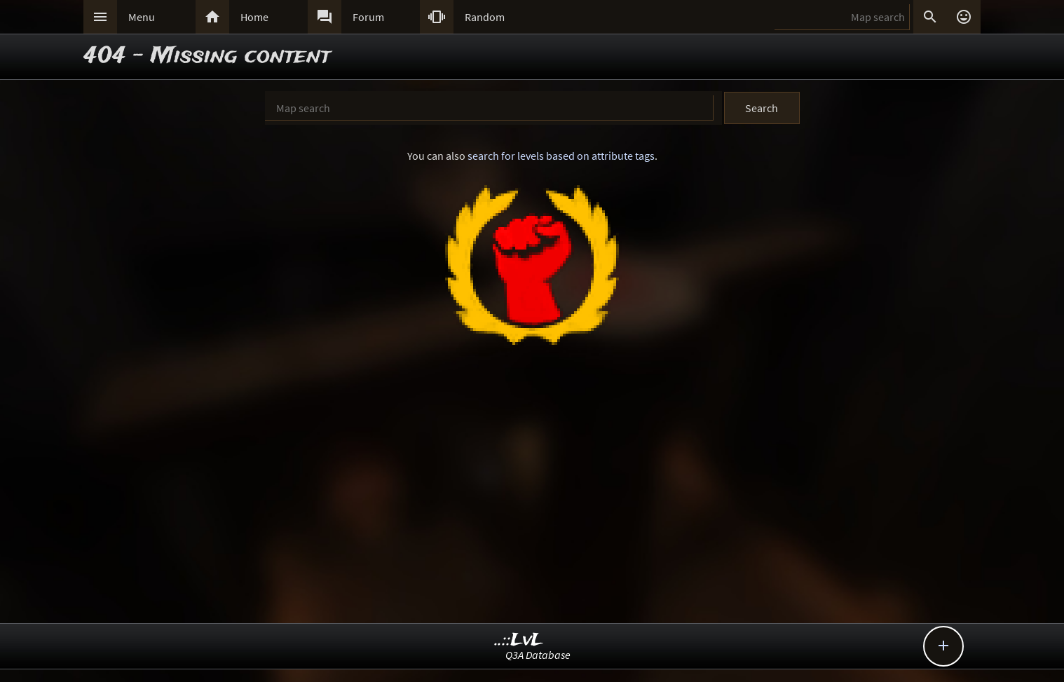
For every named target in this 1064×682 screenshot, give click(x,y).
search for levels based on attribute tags (561, 156)
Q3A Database (538, 655)
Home (254, 17)
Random (485, 17)
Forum (368, 17)
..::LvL (519, 640)
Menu (141, 17)
